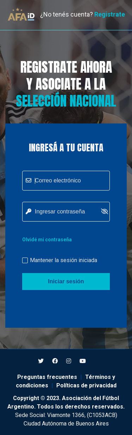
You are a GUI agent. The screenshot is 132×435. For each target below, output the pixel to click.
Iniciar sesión (66, 281)
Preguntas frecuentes (47, 377)
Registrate (109, 14)
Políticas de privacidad (86, 385)
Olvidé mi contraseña (47, 239)
